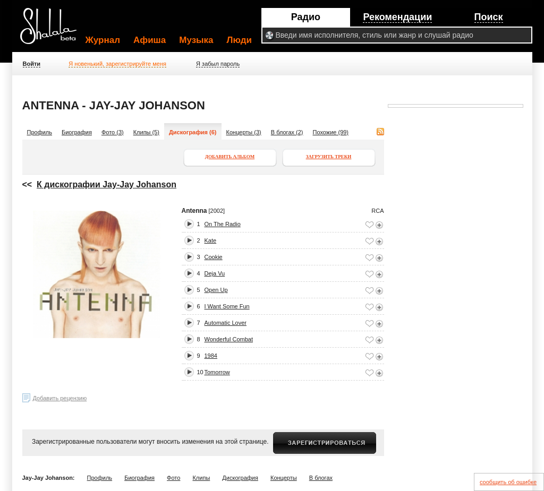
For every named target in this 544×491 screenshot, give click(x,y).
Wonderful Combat (229, 339)
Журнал (103, 40)
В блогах (321, 478)
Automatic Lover (225, 323)
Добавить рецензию (60, 398)
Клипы (201, 478)
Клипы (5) (146, 132)
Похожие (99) (331, 132)
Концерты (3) (243, 132)
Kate (211, 240)
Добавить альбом (229, 156)
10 (200, 372)
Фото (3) (112, 132)
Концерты (283, 478)
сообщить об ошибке (508, 482)
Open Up (216, 290)
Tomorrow (217, 372)
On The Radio (223, 224)
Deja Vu (215, 273)
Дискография (240, 478)
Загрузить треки (329, 156)
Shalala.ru (53, 30)
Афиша (149, 40)
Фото (173, 478)
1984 (211, 355)
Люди (239, 40)
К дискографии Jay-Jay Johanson (106, 184)
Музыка (196, 40)
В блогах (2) (287, 132)
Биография (77, 132)
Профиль (40, 132)
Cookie (214, 257)
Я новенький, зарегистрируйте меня (117, 64)
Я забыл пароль (218, 64)
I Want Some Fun (227, 306)
